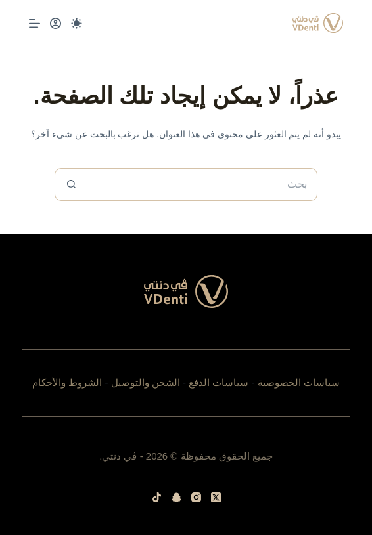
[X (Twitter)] (216, 497)
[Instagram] (196, 497)
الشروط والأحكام (67, 382)
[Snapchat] (176, 497)
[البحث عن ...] (202, 184)
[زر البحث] (71, 184)
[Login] (55, 23)
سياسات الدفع (218, 382)
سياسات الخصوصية (299, 382)
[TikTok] (157, 497)
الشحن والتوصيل (145, 382)
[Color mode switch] (76, 23)
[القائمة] (34, 23)
